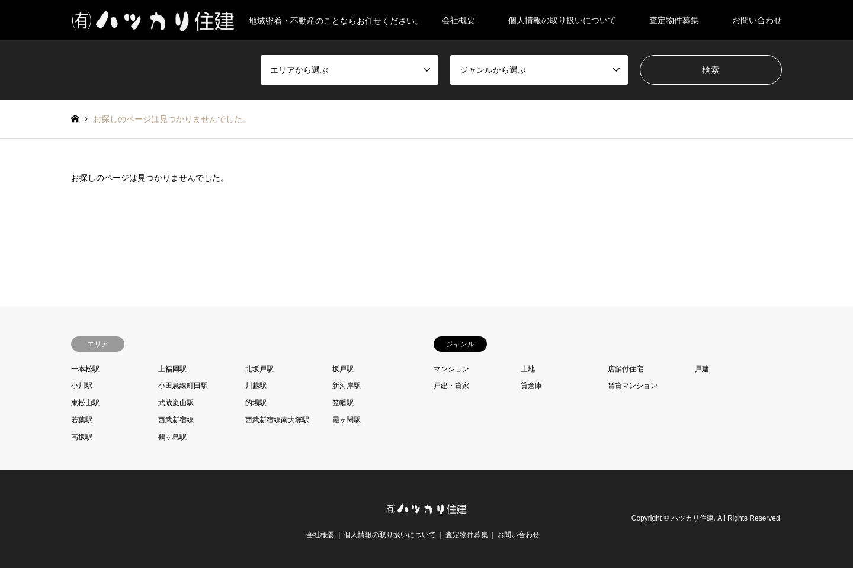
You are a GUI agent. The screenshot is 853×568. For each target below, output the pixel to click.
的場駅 (256, 403)
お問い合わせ (757, 20)
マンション (451, 369)
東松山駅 (85, 403)
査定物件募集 (674, 20)
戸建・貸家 (451, 385)
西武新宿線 (176, 420)
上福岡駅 (172, 369)
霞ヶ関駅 (346, 420)
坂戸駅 (343, 369)
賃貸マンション (633, 385)
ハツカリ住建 (692, 518)
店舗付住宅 (625, 369)
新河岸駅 (346, 385)
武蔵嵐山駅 (176, 403)
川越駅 (256, 385)
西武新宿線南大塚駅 (277, 420)
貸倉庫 (531, 385)
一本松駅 (85, 369)
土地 (528, 369)
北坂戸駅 (259, 369)
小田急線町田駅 (183, 385)
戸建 (702, 369)
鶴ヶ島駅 (172, 437)
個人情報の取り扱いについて (562, 20)
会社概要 (458, 20)
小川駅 (81, 385)
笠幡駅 (343, 403)
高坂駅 (81, 437)
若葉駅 (81, 420)
